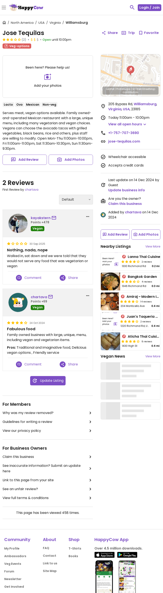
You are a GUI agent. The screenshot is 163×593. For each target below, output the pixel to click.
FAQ (46, 548)
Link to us (50, 563)
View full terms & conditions (48, 498)
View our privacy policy (48, 430)
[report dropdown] (87, 216)
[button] (130, 71)
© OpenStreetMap (143, 89)
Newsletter (12, 579)
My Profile (12, 548)
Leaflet (110, 89)
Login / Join (149, 7)
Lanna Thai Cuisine (144, 256)
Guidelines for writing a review (48, 421)
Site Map (50, 571)
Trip (128, 32)
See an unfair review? (48, 489)
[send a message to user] (54, 218)
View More (152, 246)
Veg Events (12, 564)
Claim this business (48, 456)
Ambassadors (15, 556)
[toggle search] (132, 7)
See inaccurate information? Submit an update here (48, 468)
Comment (29, 278)
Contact (49, 556)
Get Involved (14, 587)
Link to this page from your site (48, 480)
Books (73, 556)
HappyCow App (111, 540)
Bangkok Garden (142, 276)
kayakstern (41, 217)
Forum (9, 571)
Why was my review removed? (48, 412)
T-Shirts (75, 548)
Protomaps (123, 89)
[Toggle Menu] (4, 7)
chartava (31, 189)
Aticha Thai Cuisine (144, 336)
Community (17, 540)
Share (69, 278)
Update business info (126, 190)
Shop (74, 540)
